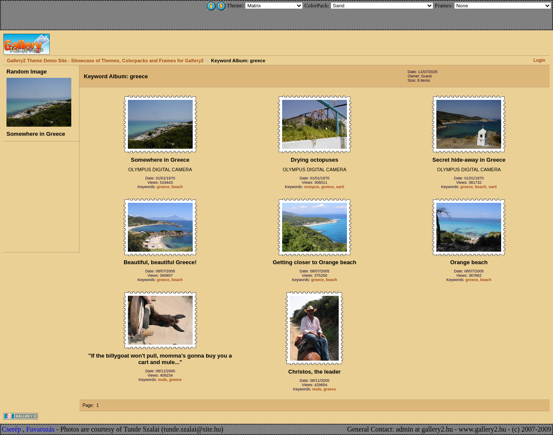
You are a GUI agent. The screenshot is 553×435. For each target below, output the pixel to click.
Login (539, 60)
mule (162, 379)
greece (163, 187)
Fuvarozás (40, 429)
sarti (340, 187)
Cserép (11, 429)
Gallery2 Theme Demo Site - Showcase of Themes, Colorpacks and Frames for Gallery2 (105, 60)
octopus (311, 187)
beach (177, 187)
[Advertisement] (59, 14)
